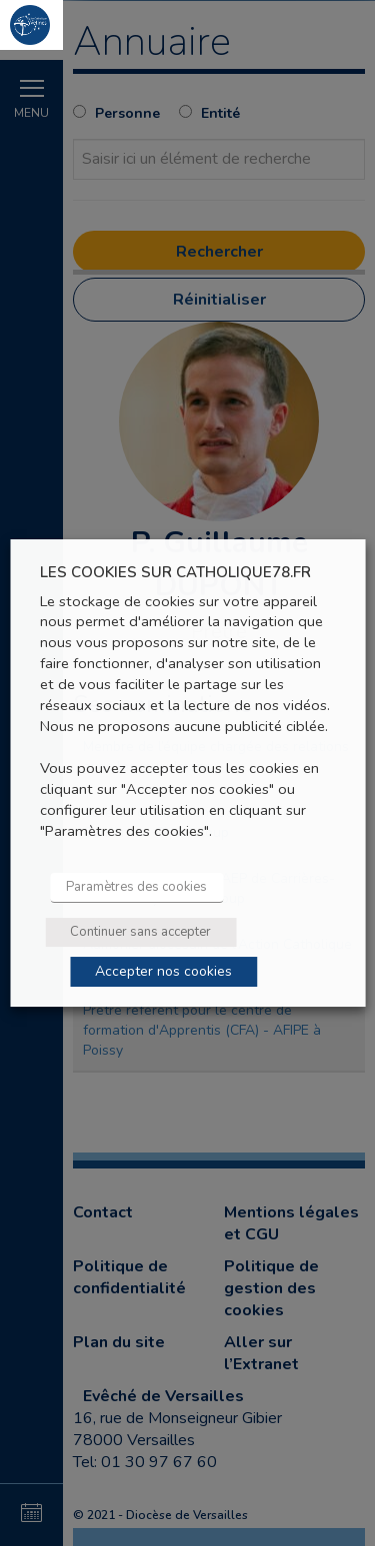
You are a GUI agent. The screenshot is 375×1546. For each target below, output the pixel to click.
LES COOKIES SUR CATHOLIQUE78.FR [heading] (175, 572)
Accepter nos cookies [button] (163, 971)
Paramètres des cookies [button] (136, 887)
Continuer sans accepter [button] (140, 932)
